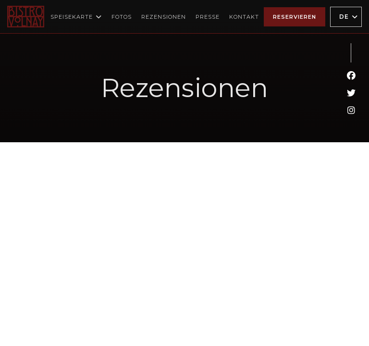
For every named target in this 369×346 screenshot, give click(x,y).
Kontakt (244, 16)
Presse (208, 16)
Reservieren (294, 16)
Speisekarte (76, 16)
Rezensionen (163, 16)
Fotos (121, 16)
